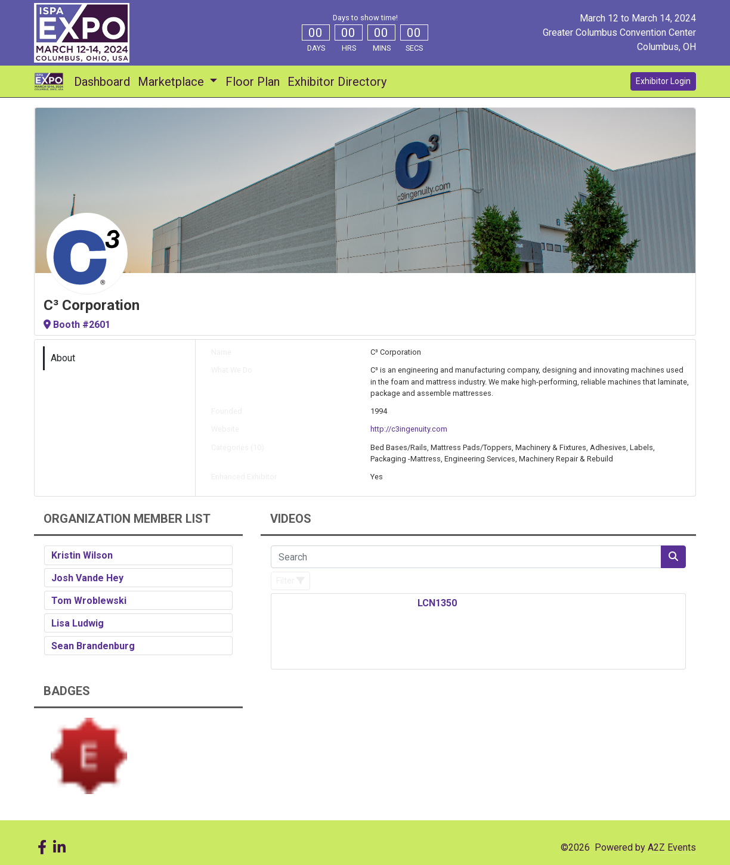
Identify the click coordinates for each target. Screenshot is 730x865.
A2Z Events (672, 847)
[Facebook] (42, 848)
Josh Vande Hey (87, 578)
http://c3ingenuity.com (408, 428)
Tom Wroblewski (88, 600)
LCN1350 (437, 603)
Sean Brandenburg (93, 646)
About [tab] (63, 358)
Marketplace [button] (172, 82)
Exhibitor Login (663, 81)
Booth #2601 (77, 324)
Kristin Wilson (82, 555)
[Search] (466, 556)
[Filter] (290, 581)
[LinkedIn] (59, 848)
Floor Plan (252, 82)
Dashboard (102, 82)
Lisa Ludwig (77, 623)
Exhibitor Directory (336, 82)
